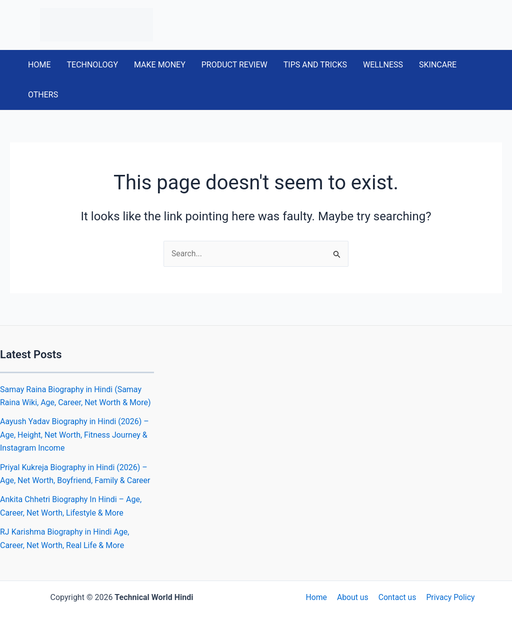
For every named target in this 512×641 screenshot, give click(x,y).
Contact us (396, 597)
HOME (39, 64)
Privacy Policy (448, 597)
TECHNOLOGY (92, 64)
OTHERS (43, 94)
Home (318, 597)
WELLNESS (383, 64)
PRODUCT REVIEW (235, 64)
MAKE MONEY (160, 64)
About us (353, 597)
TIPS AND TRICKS (315, 64)
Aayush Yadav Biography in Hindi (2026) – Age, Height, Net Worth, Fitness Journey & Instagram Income (74, 435)
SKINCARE (437, 64)
